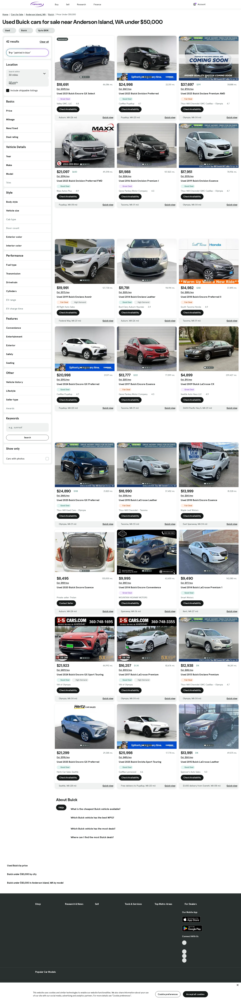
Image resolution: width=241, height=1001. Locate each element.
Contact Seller (66, 603)
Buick (51, 14)
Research (81, 4)
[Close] (237, 985)
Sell (67, 4)
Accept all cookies (195, 994)
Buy (56, 4)
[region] (120, 991)
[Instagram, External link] (184, 956)
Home (5, 14)
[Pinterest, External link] (184, 960)
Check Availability (68, 109)
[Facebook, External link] (184, 947)
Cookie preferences (168, 994)
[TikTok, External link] (184, 942)
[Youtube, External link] (184, 951)
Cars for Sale (17, 14)
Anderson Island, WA (36, 14)
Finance (97, 4)
